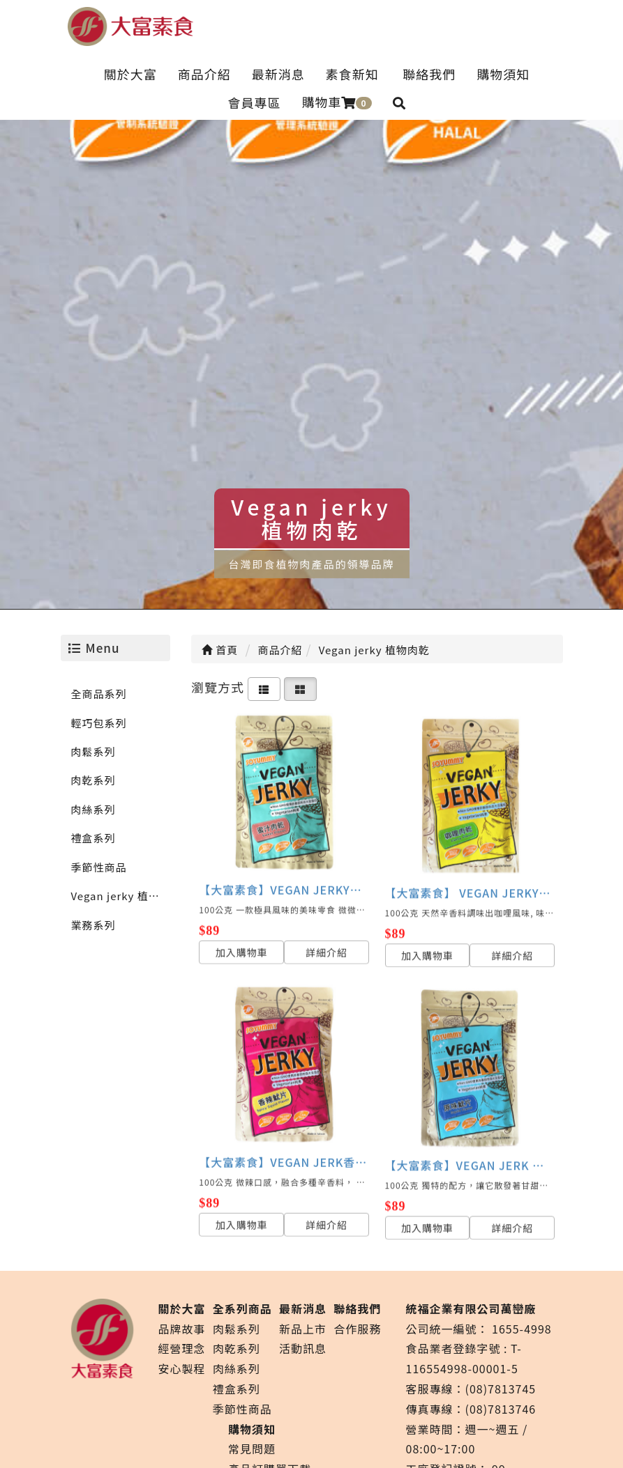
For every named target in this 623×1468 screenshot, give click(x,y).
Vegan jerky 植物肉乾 (121, 895)
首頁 (220, 649)
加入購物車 (242, 944)
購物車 (336, 102)
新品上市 (302, 1328)
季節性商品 (99, 867)
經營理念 (182, 1348)
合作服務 (357, 1328)
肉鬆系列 (93, 751)
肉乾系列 (93, 780)
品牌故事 (182, 1328)
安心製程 (182, 1368)
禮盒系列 (93, 837)
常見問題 (252, 1448)
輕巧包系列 (99, 723)
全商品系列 (99, 693)
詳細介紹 (326, 944)
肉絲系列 (93, 809)
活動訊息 (302, 1348)
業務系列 (93, 925)
